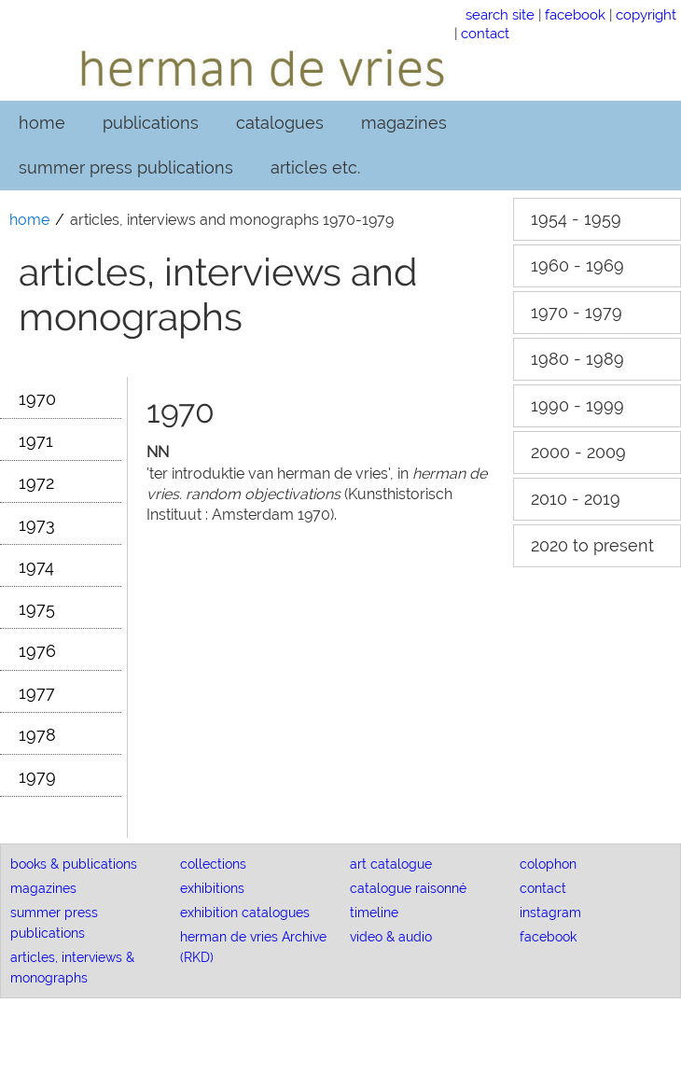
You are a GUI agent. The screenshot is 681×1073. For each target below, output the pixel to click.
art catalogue (391, 864)
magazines (404, 122)
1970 (37, 399)
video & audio (391, 936)
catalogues (280, 122)
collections (213, 864)
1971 (36, 441)
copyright (646, 14)
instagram (550, 912)
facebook (575, 14)
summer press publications (126, 167)
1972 (36, 483)
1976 (37, 651)
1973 (37, 525)
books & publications (73, 864)
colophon (548, 864)
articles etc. (315, 167)
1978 (37, 735)
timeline (374, 912)
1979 (37, 777)
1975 (37, 609)
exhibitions (212, 888)
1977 (37, 693)
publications (151, 122)
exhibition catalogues (245, 912)
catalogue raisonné (408, 888)
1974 (36, 567)
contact (485, 33)
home (42, 122)
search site (500, 14)
